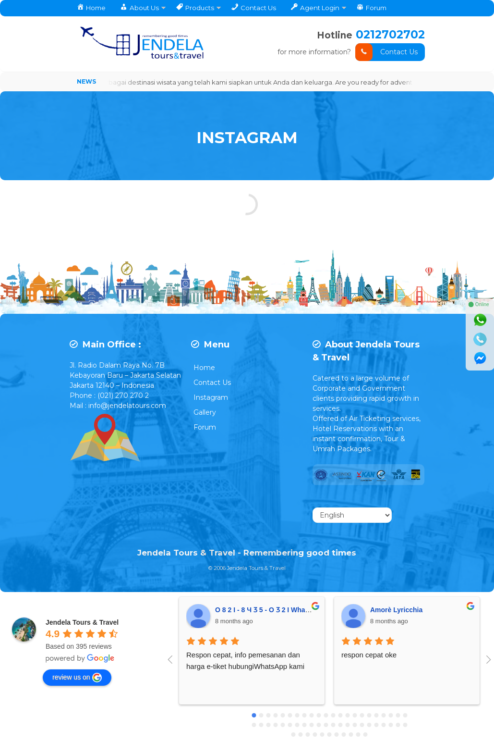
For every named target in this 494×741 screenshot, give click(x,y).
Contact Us (386, 52)
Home (204, 368)
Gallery (204, 413)
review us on (77, 678)
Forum (204, 428)
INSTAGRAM (247, 136)
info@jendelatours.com (127, 406)
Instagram (210, 398)
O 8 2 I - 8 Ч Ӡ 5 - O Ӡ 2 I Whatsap (267, 611)
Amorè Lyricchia (396, 611)
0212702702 (389, 34)
